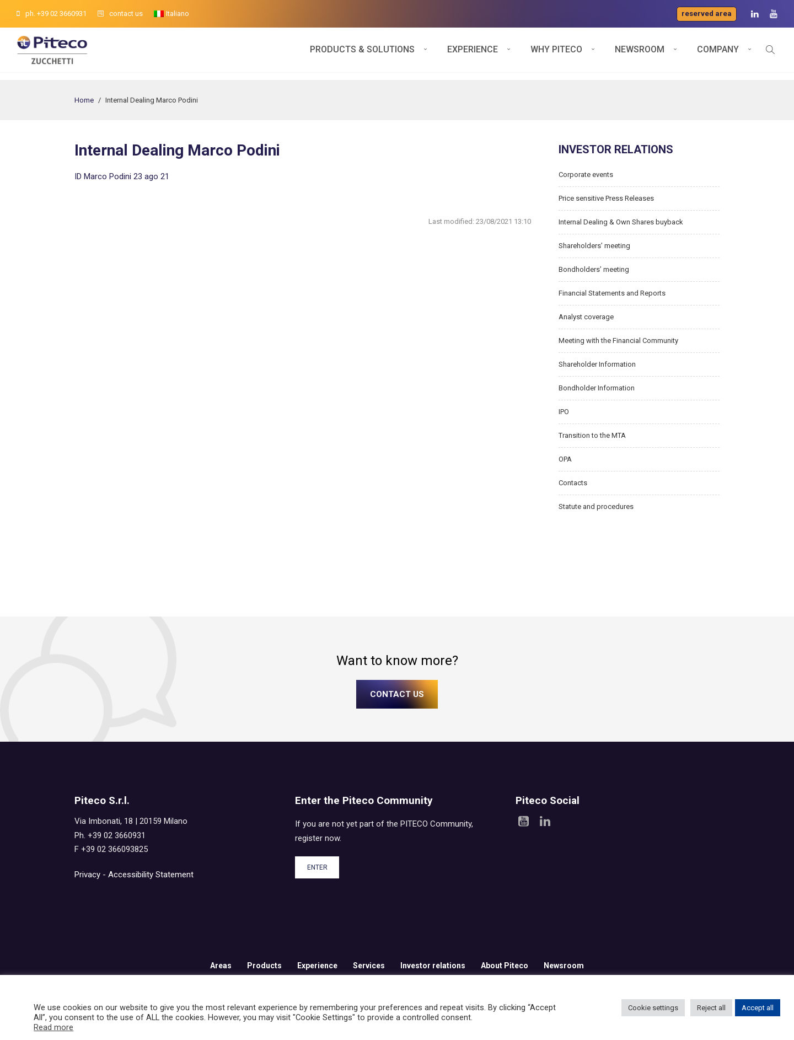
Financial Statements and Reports (612, 293)
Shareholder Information (597, 364)
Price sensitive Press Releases (606, 198)
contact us (120, 13)
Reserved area (707, 13)
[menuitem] (171, 14)
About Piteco (504, 965)
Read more (53, 1027)
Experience (472, 54)
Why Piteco (556, 54)
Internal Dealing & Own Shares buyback (621, 222)
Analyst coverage (586, 317)
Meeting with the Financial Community (618, 340)
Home (84, 100)
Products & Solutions (362, 54)
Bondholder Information (597, 388)
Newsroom (639, 54)
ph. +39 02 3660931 (52, 13)
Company (718, 54)
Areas (221, 965)
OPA (565, 459)
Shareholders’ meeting (594, 246)
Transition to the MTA (592, 435)
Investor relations (432, 965)
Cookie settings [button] (653, 1008)
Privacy (87, 875)
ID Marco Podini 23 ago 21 (121, 176)
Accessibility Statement (151, 875)
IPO (564, 412)
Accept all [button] (758, 1008)
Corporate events (586, 174)
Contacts (573, 483)
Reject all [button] (711, 1008)
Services (369, 965)
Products (264, 965)
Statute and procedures (596, 506)
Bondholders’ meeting (594, 269)
